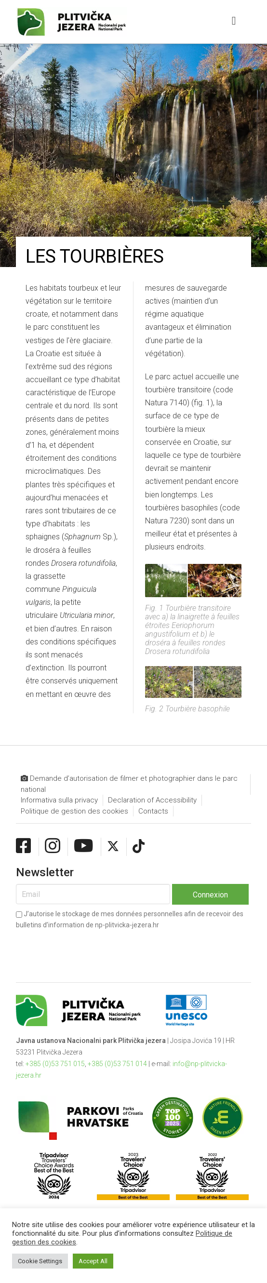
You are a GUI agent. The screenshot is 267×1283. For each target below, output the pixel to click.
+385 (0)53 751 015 (55, 1064)
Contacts (153, 811)
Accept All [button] (93, 1261)
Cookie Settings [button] (40, 1261)
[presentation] (89, 948)
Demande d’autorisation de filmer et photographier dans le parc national (129, 783)
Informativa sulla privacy (59, 800)
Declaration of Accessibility (152, 800)
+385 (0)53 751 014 (117, 1064)
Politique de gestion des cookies (74, 811)
